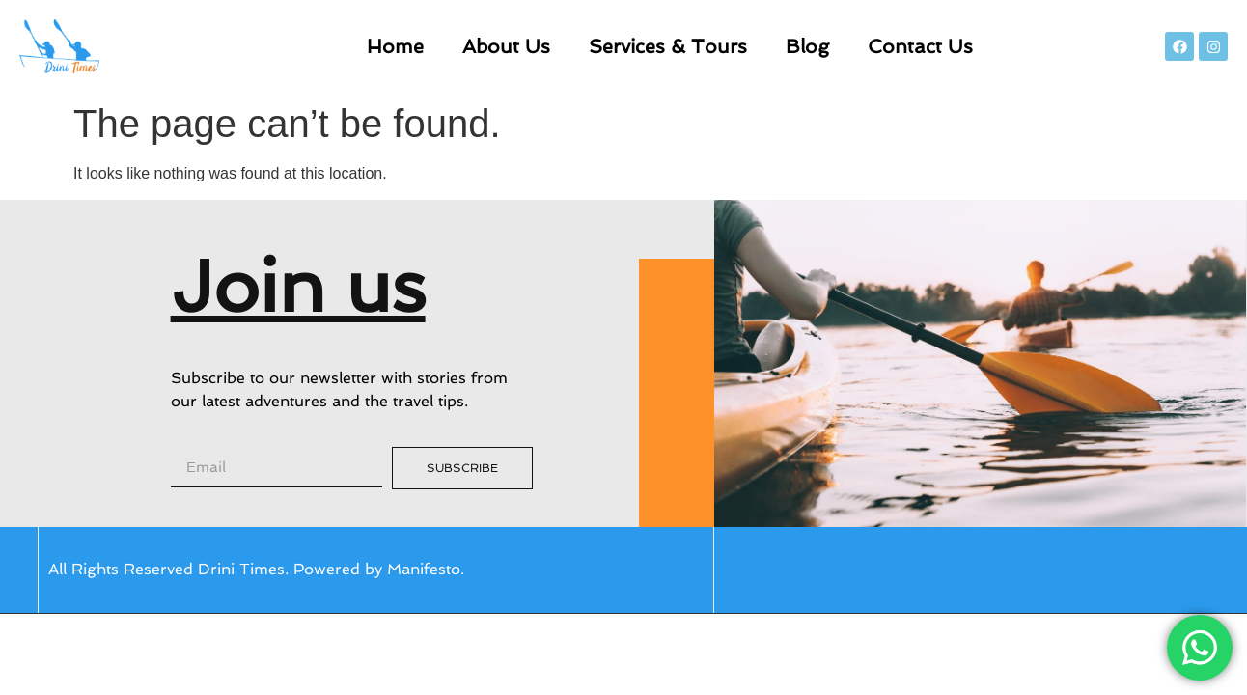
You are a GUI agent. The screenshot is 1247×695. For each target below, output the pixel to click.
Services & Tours (668, 46)
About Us (506, 46)
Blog (807, 46)
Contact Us (920, 46)
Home (395, 46)
